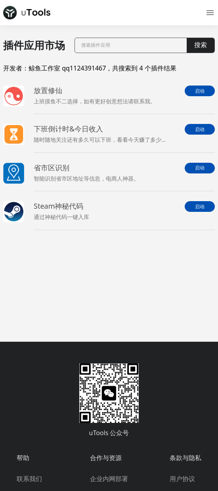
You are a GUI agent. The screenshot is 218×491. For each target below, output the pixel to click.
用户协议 (182, 478)
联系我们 (29, 478)
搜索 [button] (200, 45)
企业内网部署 (109, 478)
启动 (200, 91)
